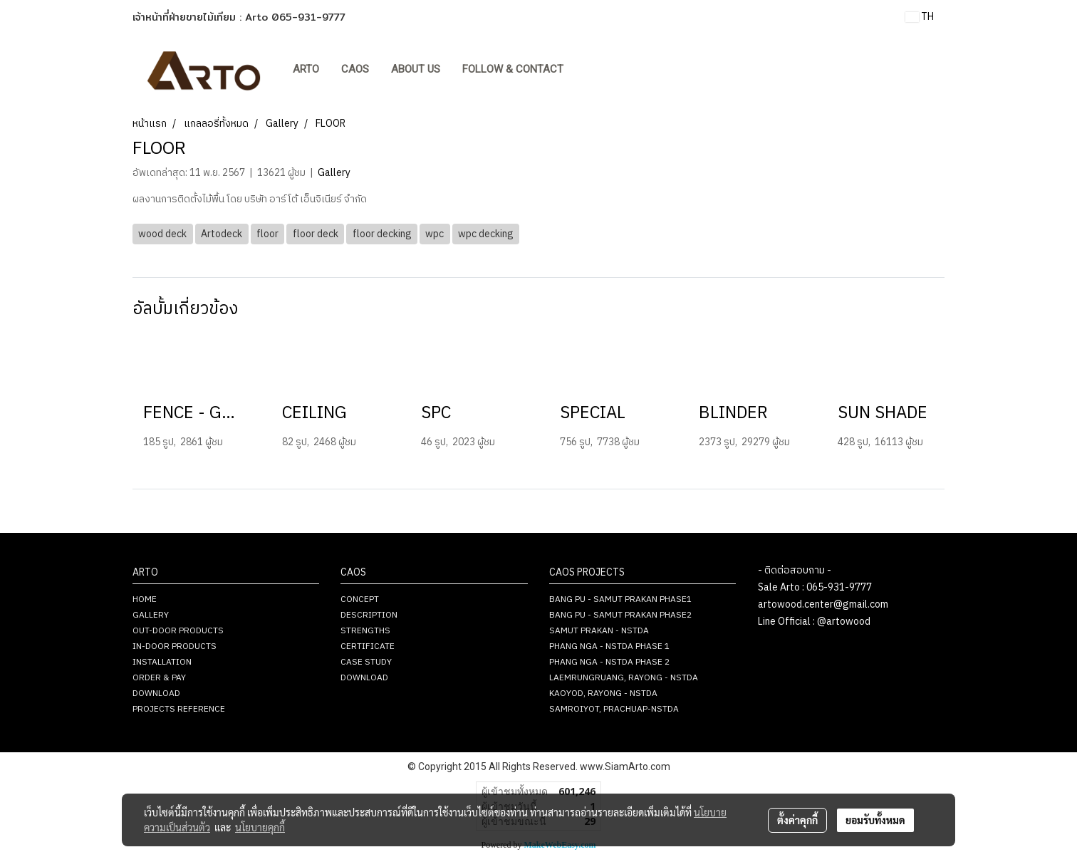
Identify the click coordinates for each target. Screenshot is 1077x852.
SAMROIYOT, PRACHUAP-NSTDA (614, 709)
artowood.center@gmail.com (823, 604)
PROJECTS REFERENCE (178, 709)
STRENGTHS (365, 631)
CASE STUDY (366, 662)
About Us (415, 69)
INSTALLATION (162, 662)
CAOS (355, 69)
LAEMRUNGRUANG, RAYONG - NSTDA (623, 678)
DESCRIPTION (368, 615)
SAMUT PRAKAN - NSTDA (599, 631)
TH (919, 17)
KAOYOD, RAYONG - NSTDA (603, 693)
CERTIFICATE (367, 646)
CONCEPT (359, 599)
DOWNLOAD (156, 693)
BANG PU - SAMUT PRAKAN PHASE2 (620, 615)
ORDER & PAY (159, 678)
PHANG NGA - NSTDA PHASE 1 (609, 646)
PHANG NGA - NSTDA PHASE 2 (609, 662)
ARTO (306, 69)
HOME (144, 599)
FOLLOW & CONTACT (512, 69)
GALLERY (150, 615)
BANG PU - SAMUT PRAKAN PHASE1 (620, 599)
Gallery (334, 173)
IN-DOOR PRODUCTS (174, 646)
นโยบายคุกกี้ (260, 827)
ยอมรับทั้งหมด (875, 820)
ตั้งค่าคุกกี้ (797, 820)
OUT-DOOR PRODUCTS (178, 631)
